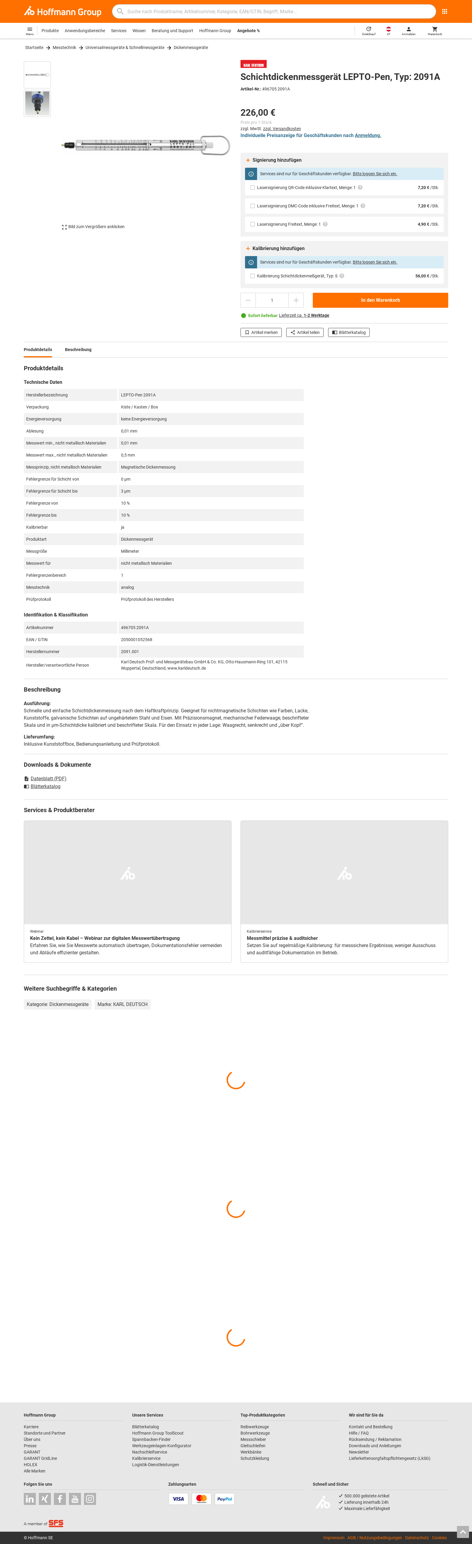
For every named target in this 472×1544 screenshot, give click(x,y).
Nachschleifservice (149, 1452)
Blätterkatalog (349, 332)
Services (118, 30)
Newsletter (359, 1452)
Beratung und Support (172, 30)
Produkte (50, 30)
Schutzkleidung (255, 1458)
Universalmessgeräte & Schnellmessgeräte (124, 47)
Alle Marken (34, 1471)
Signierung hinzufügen (273, 160)
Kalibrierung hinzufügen (275, 249)
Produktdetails (38, 349)
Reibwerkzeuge (255, 1426)
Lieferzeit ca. (304, 315)
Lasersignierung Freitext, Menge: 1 (292, 224)
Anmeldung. (368, 135)
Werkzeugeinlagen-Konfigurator (161, 1445)
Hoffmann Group (215, 30)
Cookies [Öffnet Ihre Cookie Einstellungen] (439, 1537)
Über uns (32, 1439)
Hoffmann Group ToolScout (158, 1433)
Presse (30, 1445)
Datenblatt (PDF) (45, 778)
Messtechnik (64, 47)
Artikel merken (261, 332)
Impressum (333, 1537)
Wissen (139, 30)
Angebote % (248, 30)
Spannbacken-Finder (151, 1439)
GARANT (32, 1452)
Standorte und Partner (45, 1433)
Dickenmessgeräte (191, 47)
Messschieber (253, 1439)
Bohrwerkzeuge (255, 1433)
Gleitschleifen (253, 1445)
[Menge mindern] (248, 300)
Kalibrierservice (146, 1458)
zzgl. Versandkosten (282, 128)
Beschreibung (78, 349)
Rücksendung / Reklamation (375, 1439)
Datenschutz (417, 1537)
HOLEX (30, 1464)
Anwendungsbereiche (85, 30)
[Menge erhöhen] (296, 300)
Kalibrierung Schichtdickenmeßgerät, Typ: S (301, 276)
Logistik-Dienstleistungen (155, 1464)
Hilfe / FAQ (359, 1433)
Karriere (31, 1426)
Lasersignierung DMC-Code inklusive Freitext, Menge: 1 (311, 206)
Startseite (34, 47)
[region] (42, 145)
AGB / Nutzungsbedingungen (374, 1537)
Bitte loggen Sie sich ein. (375, 173)
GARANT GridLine (40, 1458)
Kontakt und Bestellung (371, 1426)
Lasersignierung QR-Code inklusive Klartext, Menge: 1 (310, 187)
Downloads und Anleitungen (375, 1445)
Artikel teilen (305, 332)
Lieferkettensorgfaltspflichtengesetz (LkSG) (389, 1458)
